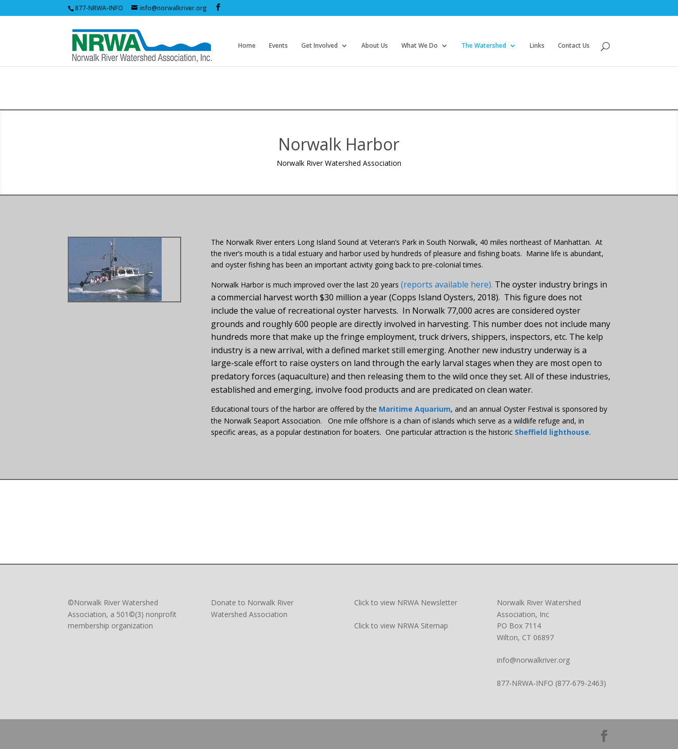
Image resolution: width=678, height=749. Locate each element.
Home (247, 46)
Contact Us (574, 46)
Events (278, 46)
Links (537, 46)
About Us (374, 46)
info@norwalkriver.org (533, 660)
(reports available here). (448, 284)
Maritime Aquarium (415, 409)
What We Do (419, 46)
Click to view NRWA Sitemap (401, 625)
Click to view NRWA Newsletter (405, 602)
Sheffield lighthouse (552, 432)
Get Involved (319, 46)
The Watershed (483, 46)
